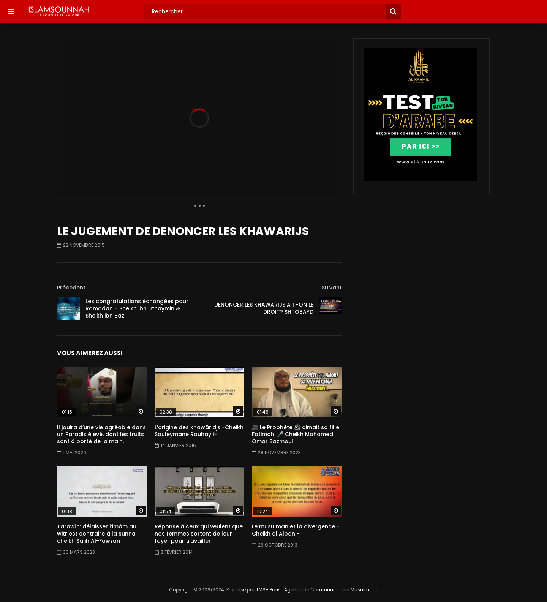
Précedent (71, 287)
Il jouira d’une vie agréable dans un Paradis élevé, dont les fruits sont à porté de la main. (101, 434)
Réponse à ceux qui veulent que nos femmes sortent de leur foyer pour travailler (199, 534)
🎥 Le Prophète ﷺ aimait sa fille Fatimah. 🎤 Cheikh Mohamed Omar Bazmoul (295, 434)
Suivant (332, 287)
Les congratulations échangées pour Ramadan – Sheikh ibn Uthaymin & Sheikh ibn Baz (136, 308)
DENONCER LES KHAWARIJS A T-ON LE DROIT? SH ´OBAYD (263, 308)
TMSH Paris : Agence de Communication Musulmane (317, 589)
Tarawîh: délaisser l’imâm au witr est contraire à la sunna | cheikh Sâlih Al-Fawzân (98, 534)
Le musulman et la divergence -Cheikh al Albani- (296, 530)
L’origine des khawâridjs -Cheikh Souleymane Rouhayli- (199, 430)
